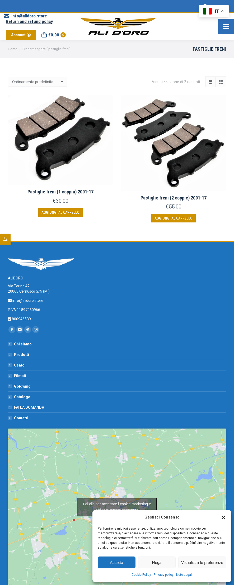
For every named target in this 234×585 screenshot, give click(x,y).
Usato (19, 365)
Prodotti (21, 355)
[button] (223, 517)
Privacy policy (164, 575)
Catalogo (22, 397)
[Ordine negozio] (37, 82)
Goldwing (22, 386)
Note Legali (184, 575)
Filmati (20, 376)
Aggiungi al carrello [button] (60, 212)
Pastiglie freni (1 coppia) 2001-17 (60, 191)
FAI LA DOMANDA (29, 407)
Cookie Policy (141, 575)
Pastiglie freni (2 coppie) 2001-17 (174, 198)
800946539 (21, 319)
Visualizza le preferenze (202, 562)
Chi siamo (23, 344)
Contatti (21, 418)
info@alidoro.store (25, 16)
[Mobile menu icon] (226, 26)
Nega (157, 562)
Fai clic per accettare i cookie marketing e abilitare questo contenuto (117, 507)
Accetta (116, 562)
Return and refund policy (29, 21)
